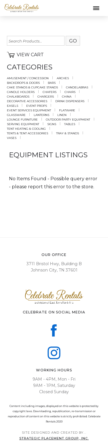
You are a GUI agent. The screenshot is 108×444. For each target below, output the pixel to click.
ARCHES (63, 78)
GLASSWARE (16, 115)
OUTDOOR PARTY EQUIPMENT (68, 119)
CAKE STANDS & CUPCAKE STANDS (32, 87)
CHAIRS (70, 92)
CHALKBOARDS (18, 96)
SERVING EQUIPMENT (23, 124)
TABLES (69, 124)
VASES (11, 138)
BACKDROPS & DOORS (23, 83)
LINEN (62, 115)
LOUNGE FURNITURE (22, 119)
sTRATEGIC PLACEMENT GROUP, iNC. (54, 438)
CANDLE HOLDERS (21, 92)
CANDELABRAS (77, 87)
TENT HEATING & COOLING (26, 128)
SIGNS (51, 124)
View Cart (25, 55)
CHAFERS (49, 92)
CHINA (66, 96)
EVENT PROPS (36, 105)
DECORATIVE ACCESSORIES (27, 101)
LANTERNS (41, 115)
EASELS (12, 105)
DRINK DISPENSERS (69, 101)
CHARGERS (45, 96)
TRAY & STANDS (67, 133)
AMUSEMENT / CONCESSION (28, 78)
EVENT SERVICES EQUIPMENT (29, 110)
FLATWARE (67, 110)
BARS (52, 83)
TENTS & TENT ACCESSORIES (27, 133)
